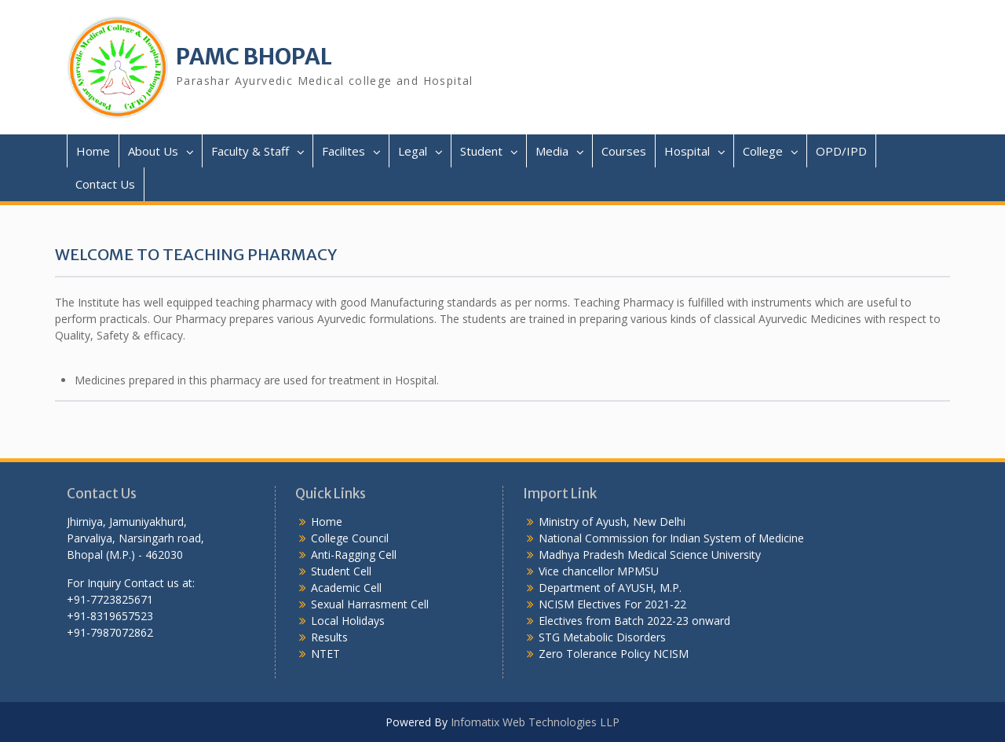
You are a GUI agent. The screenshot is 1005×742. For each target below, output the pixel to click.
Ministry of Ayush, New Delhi (612, 521)
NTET (325, 653)
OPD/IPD (841, 151)
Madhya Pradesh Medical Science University (650, 554)
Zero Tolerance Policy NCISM (614, 653)
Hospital (687, 151)
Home (93, 151)
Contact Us (105, 184)
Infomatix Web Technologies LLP (535, 721)
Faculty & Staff (250, 151)
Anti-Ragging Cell (354, 554)
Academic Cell (346, 587)
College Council (350, 538)
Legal (412, 151)
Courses (623, 151)
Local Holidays (348, 620)
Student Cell (341, 571)
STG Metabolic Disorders (602, 637)
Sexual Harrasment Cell (370, 604)
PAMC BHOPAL (254, 56)
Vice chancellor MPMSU (599, 571)
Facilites (343, 151)
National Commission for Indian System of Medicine (671, 538)
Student (481, 151)
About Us (153, 151)
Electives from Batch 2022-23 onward (634, 620)
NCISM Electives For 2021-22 (612, 604)
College (763, 151)
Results (329, 637)
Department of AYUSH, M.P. (610, 587)
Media (551, 151)
